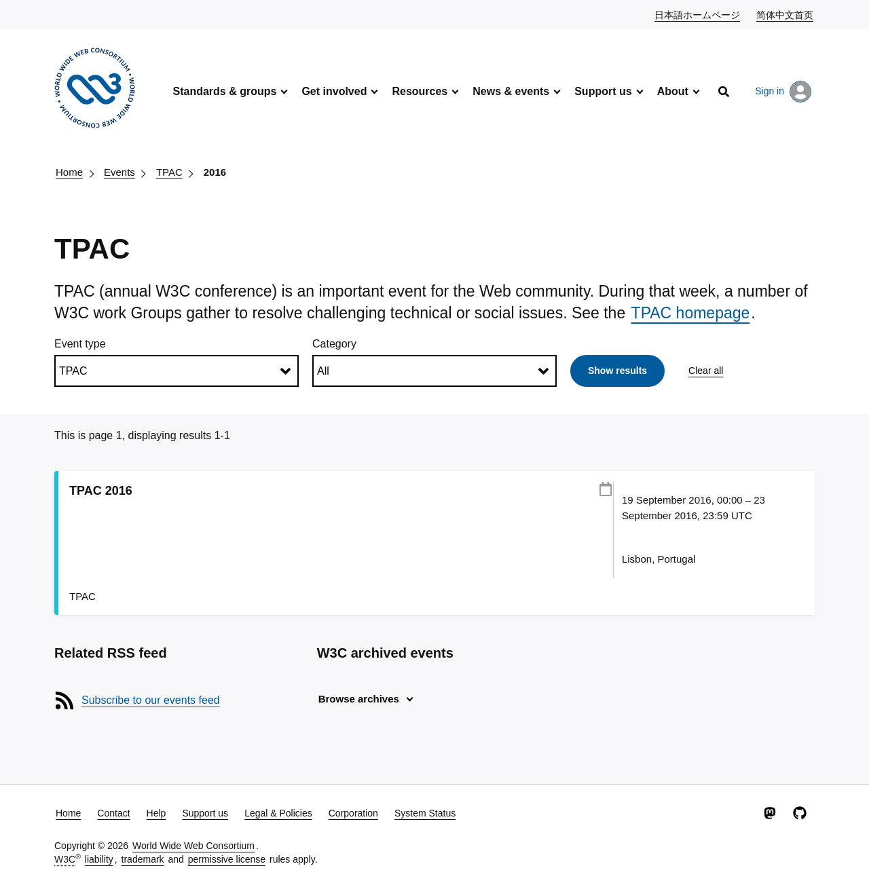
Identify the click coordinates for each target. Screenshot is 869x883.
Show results (617, 370)
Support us (602, 91)
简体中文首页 (785, 14)
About (672, 91)
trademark (143, 859)
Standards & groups (224, 91)
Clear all (705, 370)
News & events (511, 91)
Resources (419, 91)
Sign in (783, 91)
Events (119, 172)
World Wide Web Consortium (193, 845)
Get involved (334, 91)
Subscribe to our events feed (150, 700)
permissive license (226, 859)
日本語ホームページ (697, 14)
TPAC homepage (690, 313)
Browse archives (358, 698)
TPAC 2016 (100, 490)
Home (69, 172)
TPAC (169, 172)
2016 (215, 172)
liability (99, 859)
